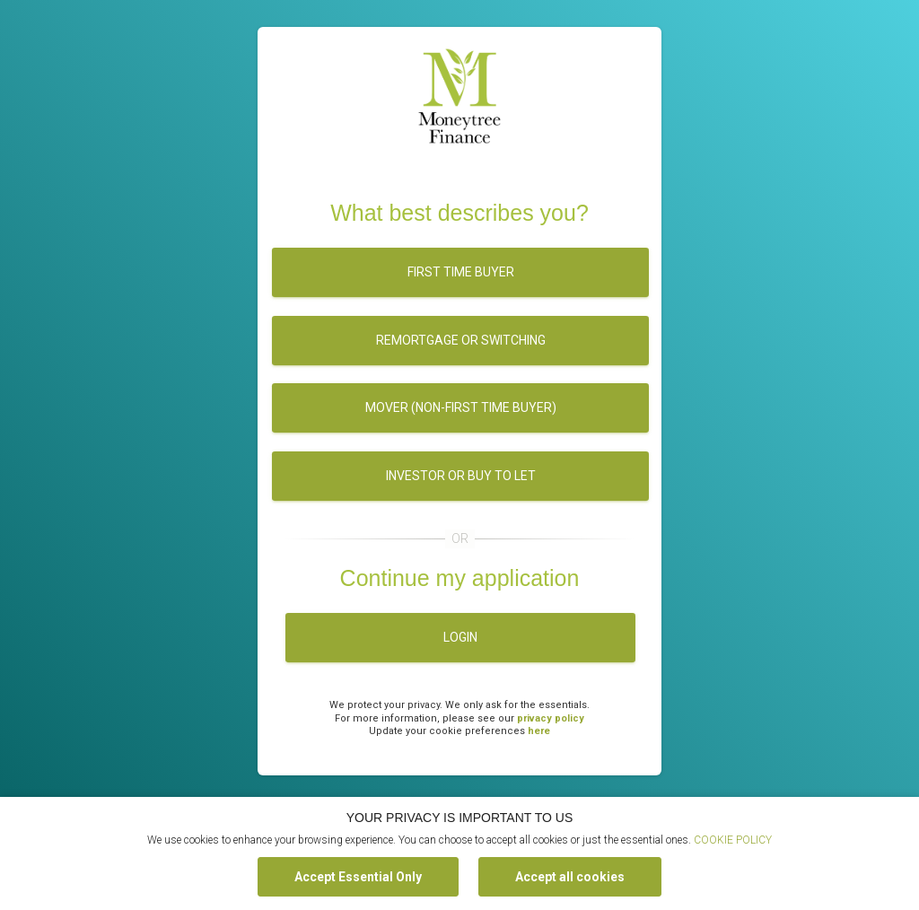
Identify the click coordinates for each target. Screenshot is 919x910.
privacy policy (550, 718)
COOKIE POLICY (733, 840)
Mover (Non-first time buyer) (460, 407)
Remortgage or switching (461, 340)
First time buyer (460, 272)
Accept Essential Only (358, 877)
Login (460, 637)
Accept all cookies (570, 877)
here (539, 731)
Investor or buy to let (461, 475)
